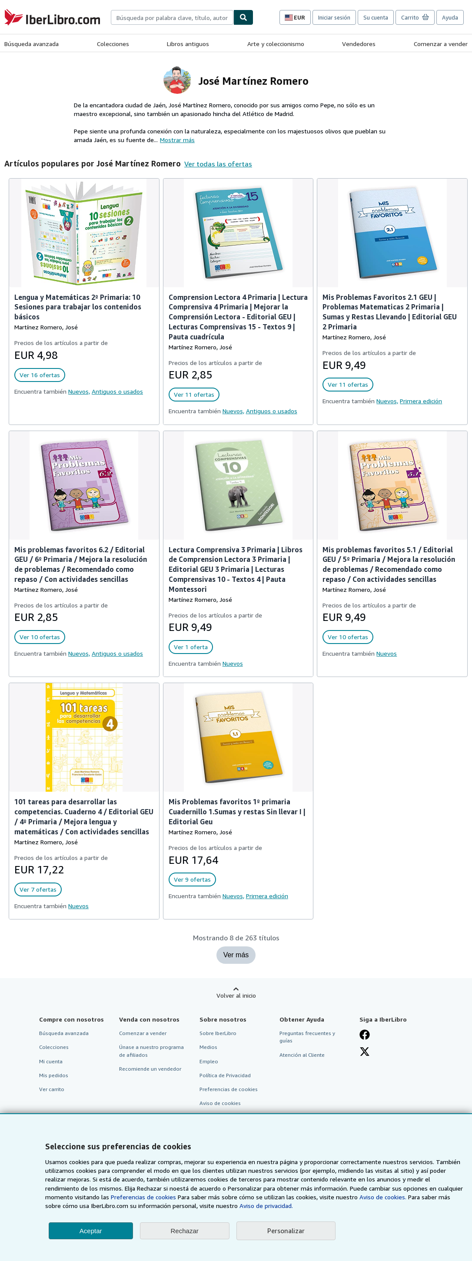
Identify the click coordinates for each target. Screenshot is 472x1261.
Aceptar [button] (91, 1230)
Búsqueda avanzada (31, 43)
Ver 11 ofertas (194, 394)
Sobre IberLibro (217, 1033)
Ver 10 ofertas (40, 636)
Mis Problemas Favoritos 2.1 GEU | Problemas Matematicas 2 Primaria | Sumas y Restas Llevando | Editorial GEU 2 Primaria (389, 312)
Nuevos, (79, 391)
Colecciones (113, 43)
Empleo (208, 1061)
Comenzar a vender (441, 43)
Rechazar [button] (185, 1230)
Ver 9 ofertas (192, 879)
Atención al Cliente (302, 1055)
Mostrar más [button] (177, 139)
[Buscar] (243, 17)
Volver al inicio (236, 995)
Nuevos (233, 663)
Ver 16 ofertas (40, 374)
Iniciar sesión (334, 17)
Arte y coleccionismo (275, 43)
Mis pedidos (53, 1075)
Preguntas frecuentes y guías (307, 1037)
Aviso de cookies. (382, 1197)
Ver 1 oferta (191, 646)
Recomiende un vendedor (150, 1068)
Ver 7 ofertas (38, 889)
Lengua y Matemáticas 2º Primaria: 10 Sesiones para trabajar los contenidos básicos (77, 307)
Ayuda (450, 17)
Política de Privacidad (225, 1075)
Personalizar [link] (286, 1230)
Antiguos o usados (117, 391)
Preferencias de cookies (143, 1197)
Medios (208, 1047)
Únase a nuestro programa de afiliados (151, 1051)
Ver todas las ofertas (218, 163)
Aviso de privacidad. (266, 1205)
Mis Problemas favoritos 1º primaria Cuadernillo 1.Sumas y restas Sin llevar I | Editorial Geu (237, 811)
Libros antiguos (188, 43)
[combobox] (172, 17)
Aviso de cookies (220, 1103)
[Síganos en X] (364, 1051)
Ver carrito (51, 1089)
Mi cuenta (51, 1061)
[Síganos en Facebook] (364, 1034)
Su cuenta (375, 17)
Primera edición (421, 401)
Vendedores (359, 43)
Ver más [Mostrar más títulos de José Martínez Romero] (236, 955)
